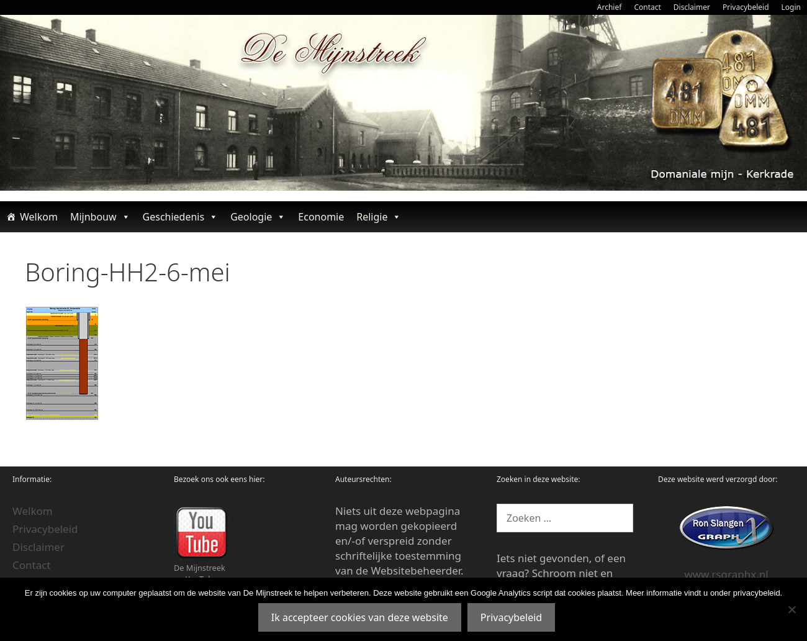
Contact (647, 7)
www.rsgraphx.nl (726, 574)
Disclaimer (692, 7)
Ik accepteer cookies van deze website (359, 617)
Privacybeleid (746, 7)
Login (791, 7)
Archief (609, 7)
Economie (321, 217)
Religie (378, 217)
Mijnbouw (100, 217)
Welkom (39, 217)
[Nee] (791, 609)
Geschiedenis (181, 217)
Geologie (258, 217)
